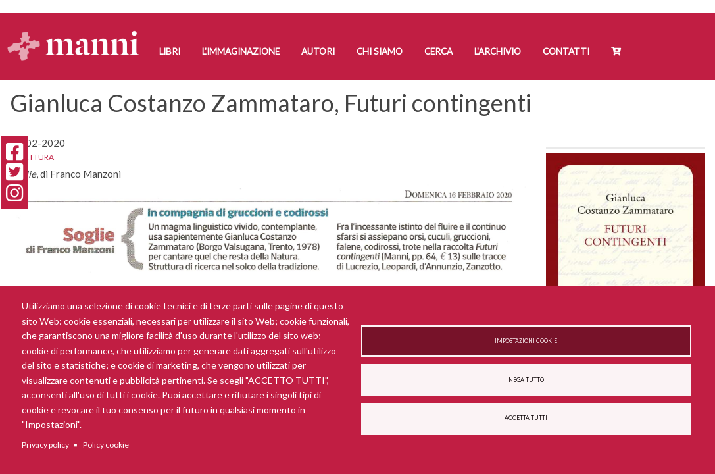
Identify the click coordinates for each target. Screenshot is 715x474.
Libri (169, 51)
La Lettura (32, 157)
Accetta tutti (526, 418)
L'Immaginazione (241, 51)
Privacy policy (45, 445)
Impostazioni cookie (526, 341)
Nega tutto (526, 380)
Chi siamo (380, 51)
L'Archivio (497, 51)
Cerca (438, 51)
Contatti (566, 51)
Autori (318, 51)
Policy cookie (106, 445)
